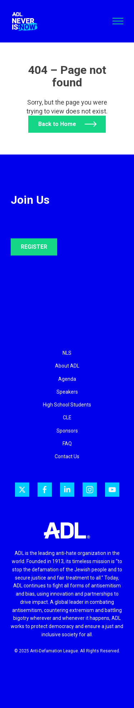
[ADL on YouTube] (112, 489)
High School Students (67, 405)
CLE (67, 417)
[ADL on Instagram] (90, 489)
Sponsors (67, 431)
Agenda (67, 379)
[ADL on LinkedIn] (67, 489)
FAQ (67, 443)
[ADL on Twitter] (22, 489)
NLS (67, 353)
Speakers (67, 392)
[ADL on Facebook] (45, 489)
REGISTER (34, 246)
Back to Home (57, 124)
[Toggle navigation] (118, 21)
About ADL (67, 366)
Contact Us (67, 456)
